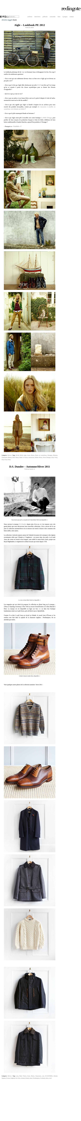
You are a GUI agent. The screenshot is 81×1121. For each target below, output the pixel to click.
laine (31, 1078)
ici (47, 520)
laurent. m (32, 469)
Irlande (27, 1078)
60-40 (39, 85)
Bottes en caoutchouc (41, 455)
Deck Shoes (15, 457)
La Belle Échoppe (46, 117)
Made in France (23, 457)
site (40, 609)
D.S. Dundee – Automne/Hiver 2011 (29, 466)
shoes (46, 1078)
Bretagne (50, 455)
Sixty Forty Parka (6, 459)
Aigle (23, 72)
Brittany (55, 455)
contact (72, 16)
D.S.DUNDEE (49, 1076)
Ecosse (8, 1078)
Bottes (32, 455)
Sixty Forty (54, 457)
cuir (43, 1076)
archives (29, 16)
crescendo (52, 16)
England (13, 1078)
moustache (31, 457)
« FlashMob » (16, 126)
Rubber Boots (38, 457)
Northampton (36, 1078)
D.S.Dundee (22, 524)
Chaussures (38, 1076)
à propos (64, 16)
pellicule (45, 16)
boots (28, 455)
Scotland (42, 1078)
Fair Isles (17, 1078)
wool (50, 1078)
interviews (37, 16)
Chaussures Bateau (7, 457)
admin (32, 27)
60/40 (21, 455)
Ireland (23, 1078)
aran (17, 1076)
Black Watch (22, 1076)
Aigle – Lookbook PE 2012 (29, 24)
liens (59, 16)
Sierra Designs (47, 457)
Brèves (9, 455)
